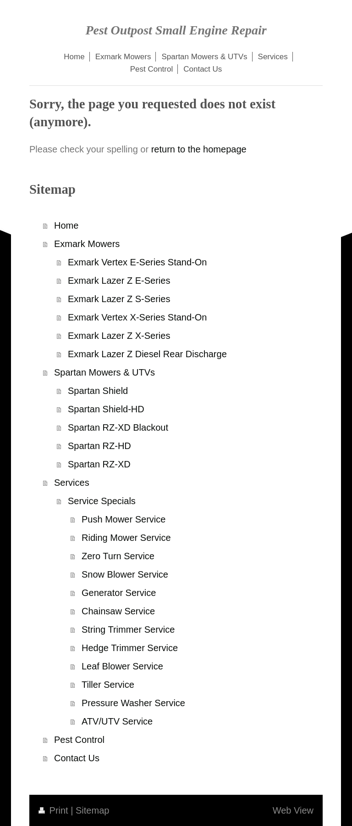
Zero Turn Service (118, 556)
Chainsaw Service (118, 611)
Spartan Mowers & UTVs (104, 372)
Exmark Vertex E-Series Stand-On (137, 262)
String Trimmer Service (128, 629)
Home (66, 225)
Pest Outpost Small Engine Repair (175, 30)
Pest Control (79, 740)
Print (54, 810)
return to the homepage (199, 149)
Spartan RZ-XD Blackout (118, 427)
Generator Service (119, 593)
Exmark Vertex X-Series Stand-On (137, 317)
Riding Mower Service (126, 538)
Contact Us (76, 758)
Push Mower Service (123, 519)
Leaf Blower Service (122, 666)
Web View (293, 810)
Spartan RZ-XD (99, 464)
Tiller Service (108, 685)
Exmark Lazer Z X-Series (119, 336)
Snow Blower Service (125, 574)
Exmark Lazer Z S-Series (119, 299)
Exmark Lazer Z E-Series (119, 280)
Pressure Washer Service (133, 703)
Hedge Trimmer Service (130, 648)
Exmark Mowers (87, 244)
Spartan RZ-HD (99, 446)
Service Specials (102, 501)
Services (71, 483)
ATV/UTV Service (117, 721)
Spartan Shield (98, 391)
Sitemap (92, 810)
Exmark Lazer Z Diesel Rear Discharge (147, 354)
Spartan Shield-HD (106, 409)
